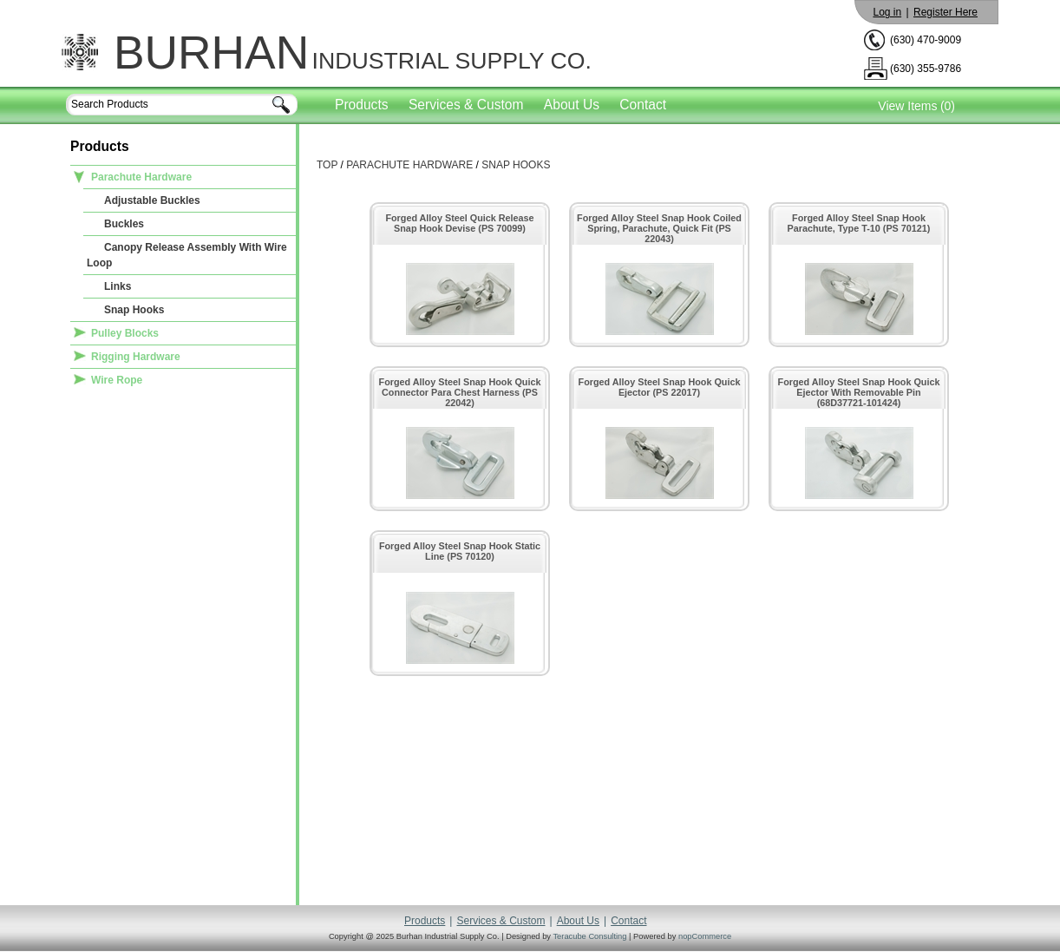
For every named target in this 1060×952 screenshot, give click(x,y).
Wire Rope (116, 380)
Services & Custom (466, 104)
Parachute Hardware (141, 177)
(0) (947, 106)
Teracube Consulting (589, 936)
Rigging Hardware (135, 357)
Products (362, 104)
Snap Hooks (134, 310)
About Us (571, 104)
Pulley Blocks (125, 333)
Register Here (945, 12)
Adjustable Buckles (152, 200)
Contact (642, 104)
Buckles (124, 224)
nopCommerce (704, 936)
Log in (887, 12)
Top (327, 165)
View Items (907, 106)
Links (117, 286)
